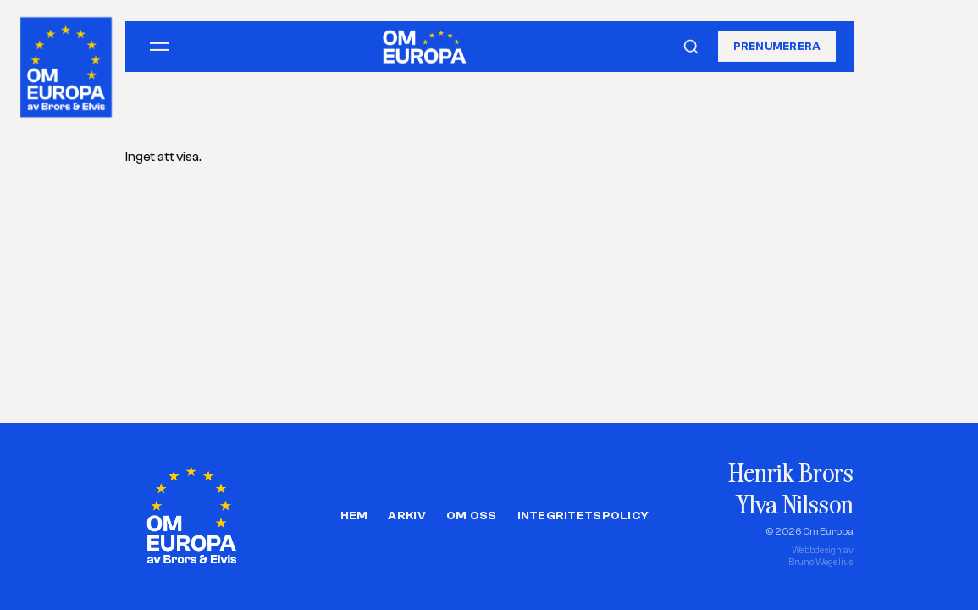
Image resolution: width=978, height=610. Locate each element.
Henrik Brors (790, 472)
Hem (354, 516)
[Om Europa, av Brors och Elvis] (67, 63)
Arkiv (406, 516)
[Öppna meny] (159, 47)
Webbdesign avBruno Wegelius (821, 556)
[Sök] (691, 47)
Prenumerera (777, 46)
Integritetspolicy (583, 516)
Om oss (471, 516)
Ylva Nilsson (794, 503)
